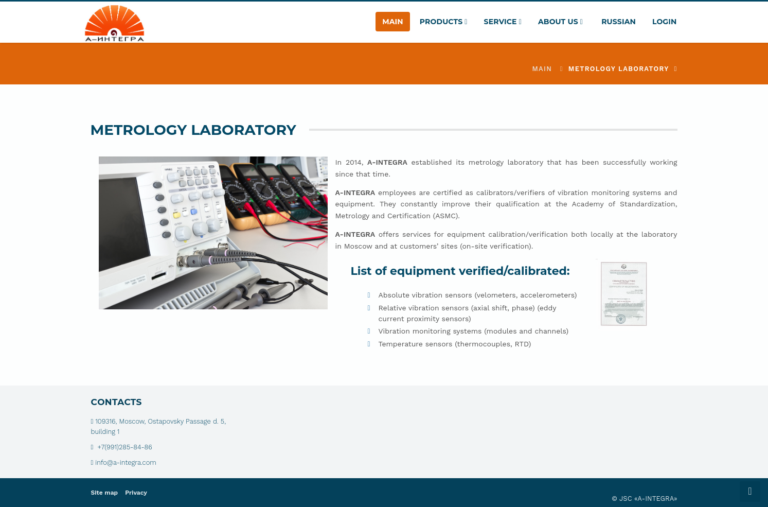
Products (444, 21)
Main (392, 21)
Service (503, 21)
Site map (104, 492)
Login (664, 21)
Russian (617, 21)
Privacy (136, 492)
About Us (560, 21)
